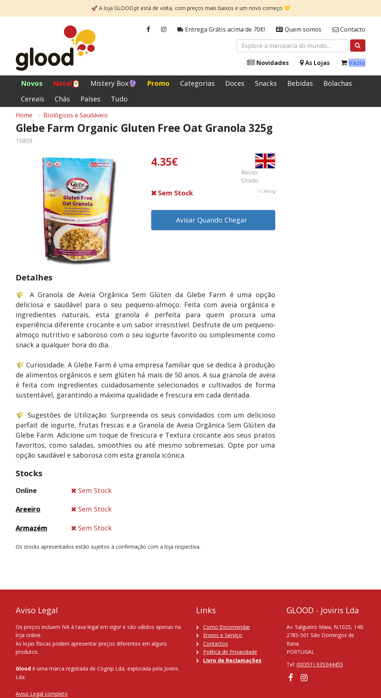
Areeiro (28, 513)
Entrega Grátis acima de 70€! (221, 29)
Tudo (119, 98)
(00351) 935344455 (320, 664)
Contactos (215, 643)
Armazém (31, 531)
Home (24, 119)
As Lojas (315, 63)
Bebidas (300, 83)
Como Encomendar (226, 626)
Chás (62, 98)
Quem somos (298, 29)
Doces (234, 83)
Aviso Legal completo (42, 693)
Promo (158, 83)
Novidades (268, 63)
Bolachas (337, 83)
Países (90, 98)
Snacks (266, 83)
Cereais (32, 98)
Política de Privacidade (230, 651)
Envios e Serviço (222, 635)
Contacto (349, 29)
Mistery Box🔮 (113, 83)
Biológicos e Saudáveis (76, 119)
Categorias (197, 83)
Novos (31, 83)
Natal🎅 (66, 83)
